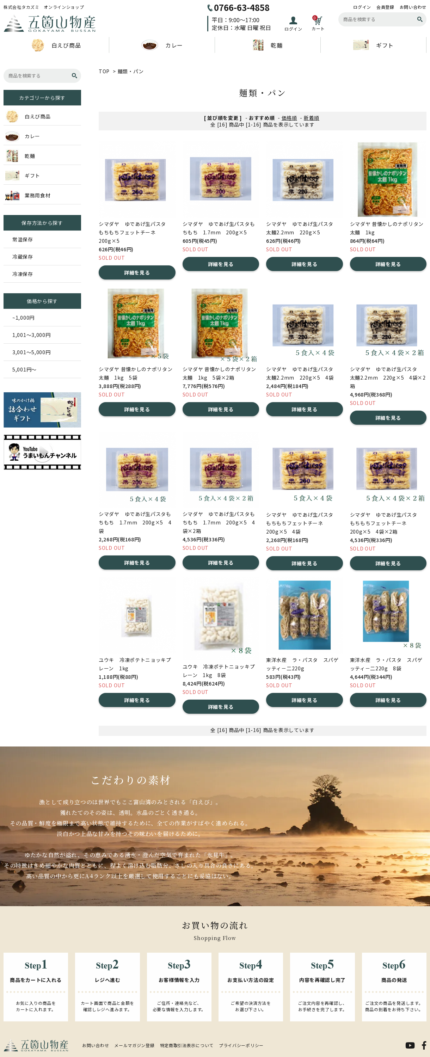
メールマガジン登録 (134, 1045)
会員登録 (385, 7)
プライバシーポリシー (241, 1045)
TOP (104, 71)
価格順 (289, 117)
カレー (162, 45)
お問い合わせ (413, 7)
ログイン (362, 7)
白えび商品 (56, 45)
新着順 (311, 117)
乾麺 (267, 45)
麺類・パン (131, 71)
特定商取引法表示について (187, 1045)
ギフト (373, 45)
